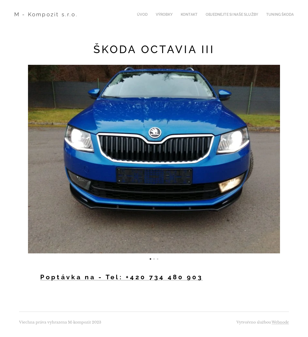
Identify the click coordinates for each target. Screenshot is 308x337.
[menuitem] (153, 14)
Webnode (280, 322)
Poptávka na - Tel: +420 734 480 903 (121, 277)
